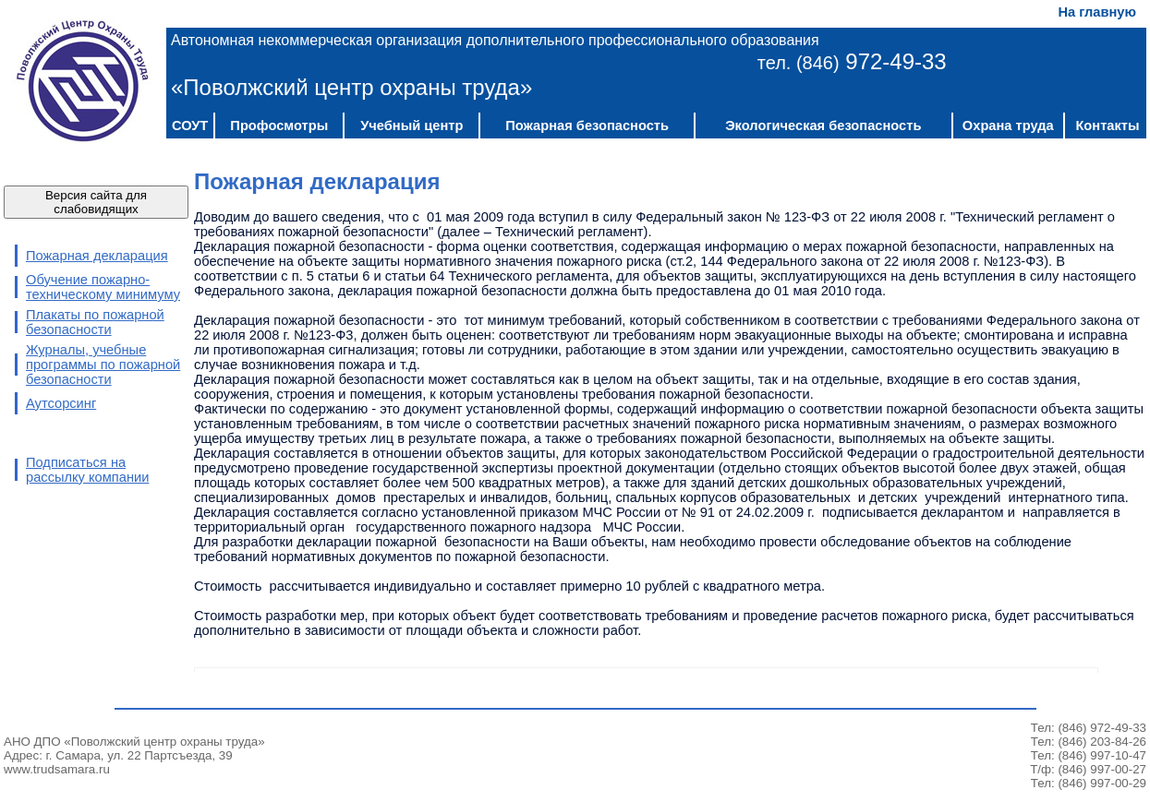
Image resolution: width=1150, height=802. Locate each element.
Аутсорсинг (61, 403)
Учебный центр (411, 125)
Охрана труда (1008, 125)
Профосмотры (279, 125)
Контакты (1107, 125)
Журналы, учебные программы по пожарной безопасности (103, 364)
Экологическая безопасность (823, 125)
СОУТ (190, 125)
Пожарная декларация (97, 255)
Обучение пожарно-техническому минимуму (103, 287)
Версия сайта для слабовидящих (96, 202)
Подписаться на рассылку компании (87, 470)
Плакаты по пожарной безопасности (95, 322)
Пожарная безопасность (587, 125)
